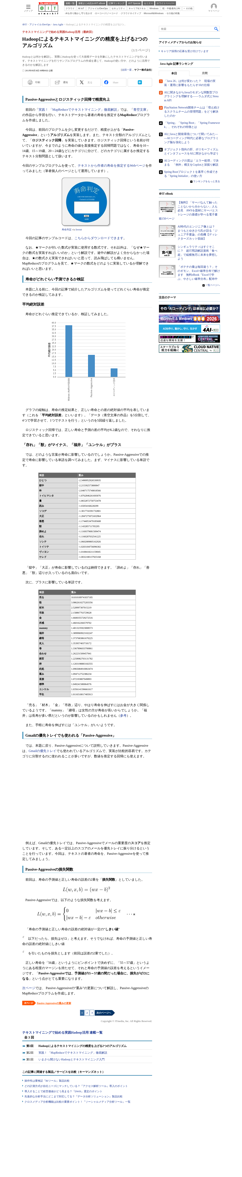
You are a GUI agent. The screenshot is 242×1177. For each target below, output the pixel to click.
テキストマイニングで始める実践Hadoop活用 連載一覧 (62, 1032)
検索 (216, 29)
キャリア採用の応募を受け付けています (185, 51)
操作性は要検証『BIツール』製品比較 (47, 1080)
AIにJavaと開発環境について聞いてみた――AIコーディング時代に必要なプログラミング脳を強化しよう (191, 138)
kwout (79, 229)
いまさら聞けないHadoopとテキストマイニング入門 (72, 1059)
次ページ (28, 988)
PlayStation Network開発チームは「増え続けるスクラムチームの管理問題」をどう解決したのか (191, 111)
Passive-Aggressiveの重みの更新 (54, 1003)
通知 (65, 82)
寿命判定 (67, 229)
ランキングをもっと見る (206, 181)
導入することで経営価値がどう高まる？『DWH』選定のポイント (63, 1091)
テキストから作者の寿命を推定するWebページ (112, 165)
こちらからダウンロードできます (98, 238)
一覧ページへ (212, 285)
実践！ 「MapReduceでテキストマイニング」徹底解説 (78, 109)
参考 (123, 715)
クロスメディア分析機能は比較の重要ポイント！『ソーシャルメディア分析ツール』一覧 (77, 1101)
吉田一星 (127, 69)
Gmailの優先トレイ (42, 751)
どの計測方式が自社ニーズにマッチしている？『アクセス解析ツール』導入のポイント (76, 1086)
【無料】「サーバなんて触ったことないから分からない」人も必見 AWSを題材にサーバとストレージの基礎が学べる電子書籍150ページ (188, 210)
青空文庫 (139, 109)
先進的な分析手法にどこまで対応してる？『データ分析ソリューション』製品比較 (73, 1096)
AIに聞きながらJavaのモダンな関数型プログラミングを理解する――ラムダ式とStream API (191, 96)
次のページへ (103, 1012)
